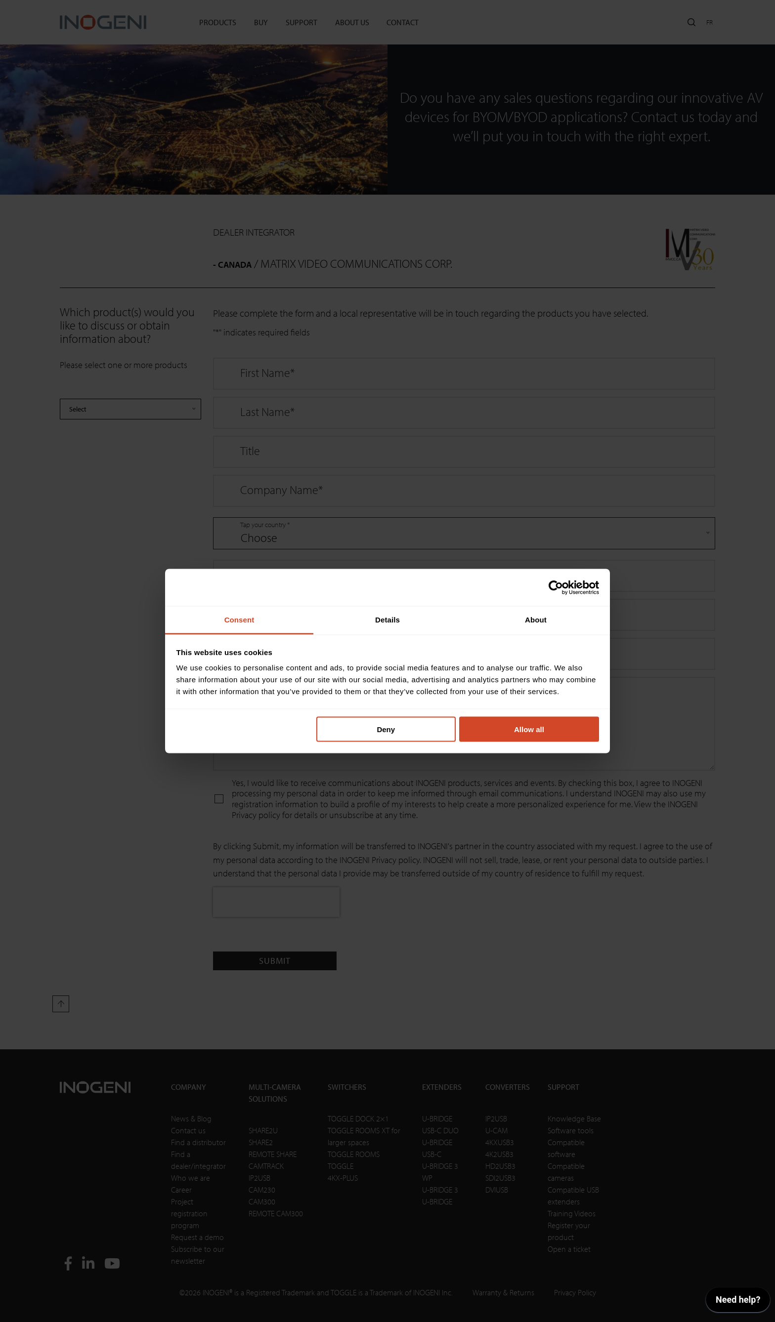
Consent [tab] (239, 620)
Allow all (529, 729)
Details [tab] (387, 620)
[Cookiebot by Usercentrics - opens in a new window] (556, 587)
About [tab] (536, 620)
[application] (738, 1302)
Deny (386, 729)
